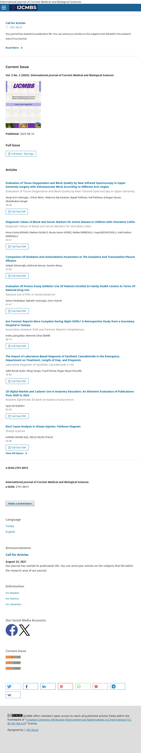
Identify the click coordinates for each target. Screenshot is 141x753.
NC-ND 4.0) (19, 723)
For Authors (12, 598)
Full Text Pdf (18, 211)
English (10, 532)
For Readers (12, 593)
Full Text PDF (18, 246)
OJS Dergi (32, 730)
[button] (13, 686)
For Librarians (13, 604)
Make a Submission (20, 503)
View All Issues (14, 453)
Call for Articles (15, 23)
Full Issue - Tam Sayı (22, 153)
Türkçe (10, 526)
